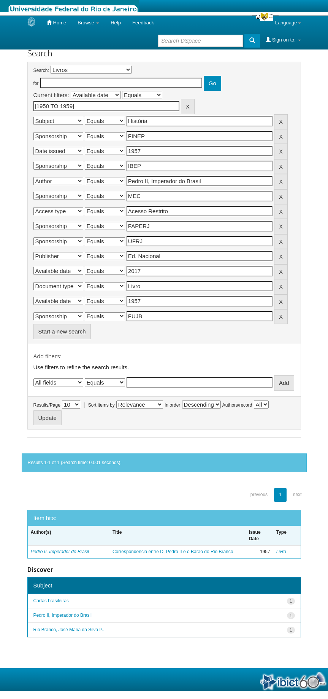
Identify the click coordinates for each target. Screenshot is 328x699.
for (36, 83)
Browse (88, 23)
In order (172, 405)
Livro (281, 551)
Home (56, 22)
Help (116, 23)
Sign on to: (283, 40)
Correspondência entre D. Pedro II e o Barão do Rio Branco (173, 551)
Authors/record (237, 405)
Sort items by (101, 405)
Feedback (143, 23)
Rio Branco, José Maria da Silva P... (69, 629)
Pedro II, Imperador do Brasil (60, 551)
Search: (41, 70)
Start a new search (62, 331)
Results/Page (46, 405)
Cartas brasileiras (51, 600)
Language (288, 23)
